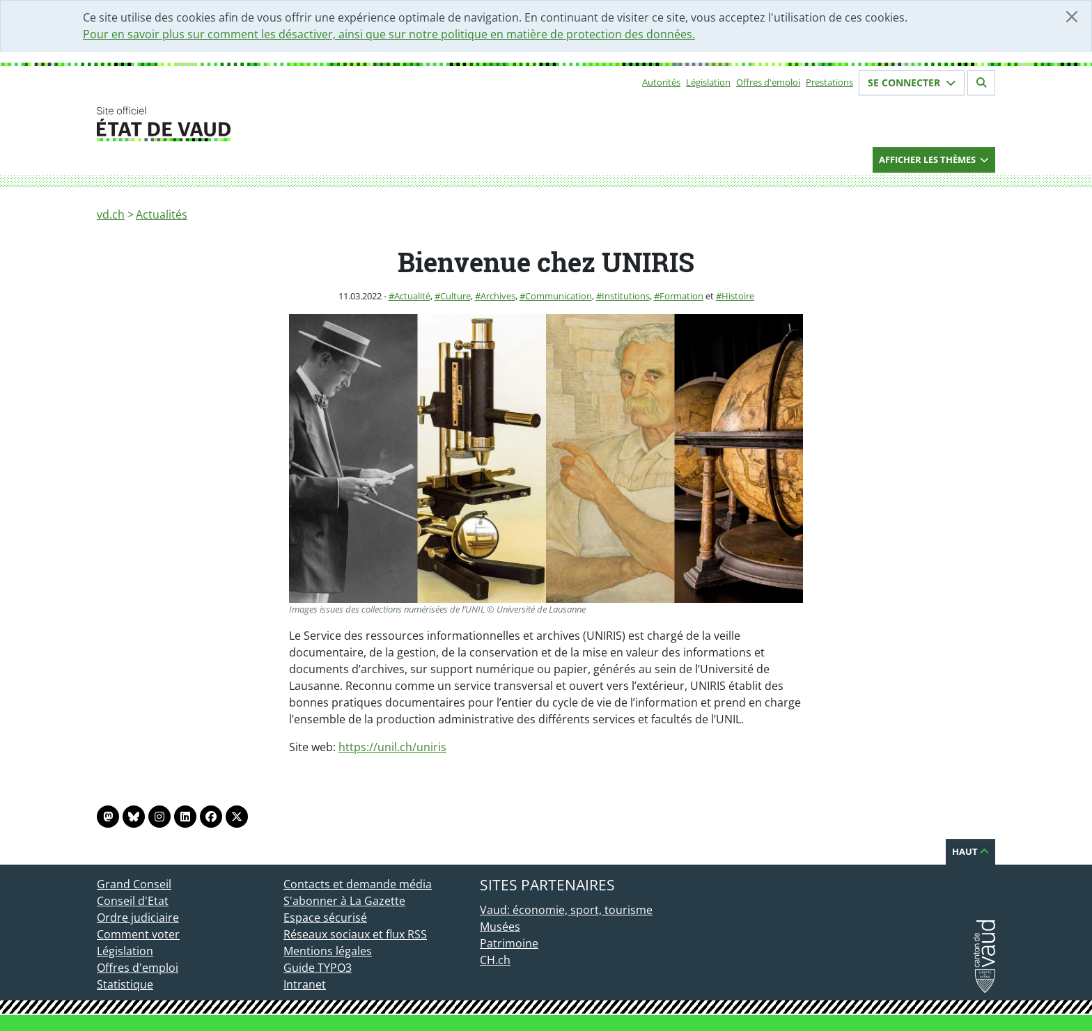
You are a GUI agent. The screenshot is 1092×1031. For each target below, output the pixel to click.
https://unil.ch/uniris (392, 747)
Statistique (125, 984)
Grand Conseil (134, 884)
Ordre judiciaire (138, 917)
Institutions (626, 296)
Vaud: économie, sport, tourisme (566, 910)
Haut (970, 851)
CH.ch (495, 960)
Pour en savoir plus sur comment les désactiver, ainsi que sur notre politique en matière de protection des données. (389, 34)
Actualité (412, 296)
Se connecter (912, 82)
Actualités (161, 214)
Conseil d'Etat (133, 900)
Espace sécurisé (325, 917)
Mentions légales (327, 951)
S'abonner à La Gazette (344, 900)
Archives (498, 296)
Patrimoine (509, 943)
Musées (500, 926)
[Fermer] (1071, 17)
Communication (558, 296)
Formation (681, 296)
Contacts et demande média (357, 884)
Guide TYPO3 (317, 967)
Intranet (304, 984)
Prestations (829, 82)
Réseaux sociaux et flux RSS (355, 934)
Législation (708, 82)
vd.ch (111, 214)
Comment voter (138, 934)
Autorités (661, 82)
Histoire (738, 296)
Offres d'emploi (768, 82)
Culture (455, 296)
